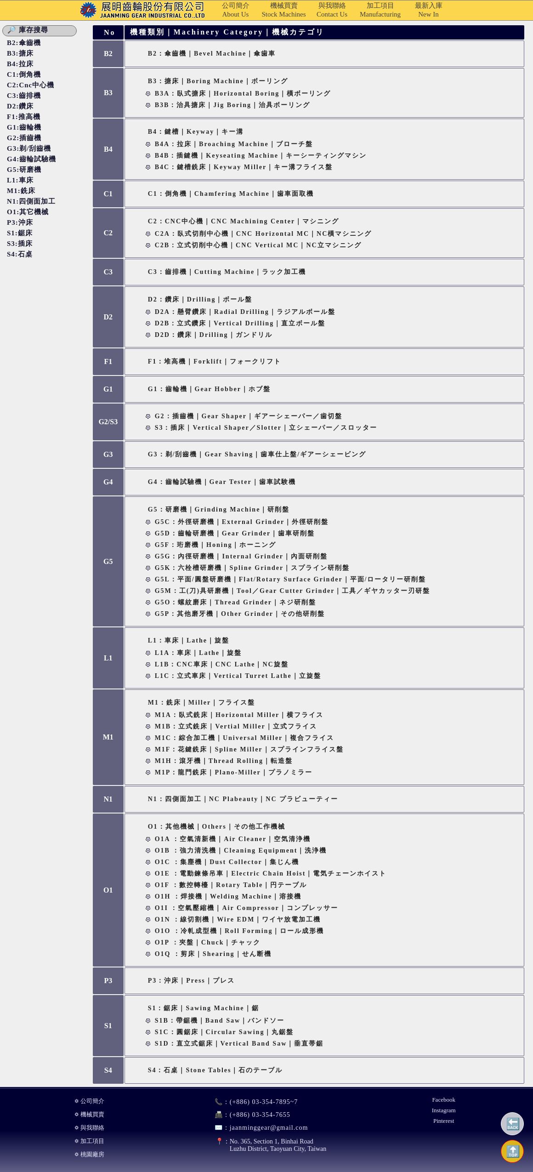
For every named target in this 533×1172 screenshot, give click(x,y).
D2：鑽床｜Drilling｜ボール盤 (200, 299)
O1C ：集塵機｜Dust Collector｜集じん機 (227, 862)
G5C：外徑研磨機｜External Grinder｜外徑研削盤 (242, 521)
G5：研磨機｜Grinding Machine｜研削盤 (219, 509)
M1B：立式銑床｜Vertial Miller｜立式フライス (236, 726)
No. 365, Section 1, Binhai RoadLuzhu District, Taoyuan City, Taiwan (266, 1145)
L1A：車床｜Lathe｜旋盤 (198, 652)
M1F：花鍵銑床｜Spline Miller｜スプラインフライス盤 (249, 749)
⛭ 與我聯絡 (89, 1127)
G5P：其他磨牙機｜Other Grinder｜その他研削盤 (240, 613)
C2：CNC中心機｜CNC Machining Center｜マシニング (244, 221)
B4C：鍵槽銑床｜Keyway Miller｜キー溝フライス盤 (244, 167)
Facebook (443, 1099)
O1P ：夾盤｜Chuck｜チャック (208, 942)
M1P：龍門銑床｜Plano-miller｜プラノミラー (233, 772)
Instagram (444, 1110)
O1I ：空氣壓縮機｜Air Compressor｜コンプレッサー (246, 908)
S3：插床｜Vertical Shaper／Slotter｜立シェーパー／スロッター (266, 427)
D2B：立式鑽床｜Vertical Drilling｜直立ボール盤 (240, 323)
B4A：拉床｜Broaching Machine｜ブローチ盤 (234, 144)
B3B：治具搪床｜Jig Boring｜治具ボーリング (232, 105)
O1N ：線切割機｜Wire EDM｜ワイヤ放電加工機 (238, 919)
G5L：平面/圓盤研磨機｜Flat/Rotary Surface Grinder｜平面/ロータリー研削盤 (290, 579)
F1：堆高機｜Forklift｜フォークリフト (214, 361)
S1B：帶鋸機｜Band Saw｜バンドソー (219, 1020)
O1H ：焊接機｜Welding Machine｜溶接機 (228, 896)
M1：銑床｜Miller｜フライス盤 (201, 702)
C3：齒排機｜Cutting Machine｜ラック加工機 (227, 271)
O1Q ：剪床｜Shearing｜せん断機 (213, 953)
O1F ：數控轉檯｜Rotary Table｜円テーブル (231, 885)
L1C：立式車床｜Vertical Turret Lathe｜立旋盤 (238, 675)
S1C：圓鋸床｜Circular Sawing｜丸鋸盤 (224, 1032)
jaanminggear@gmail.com (257, 1127)
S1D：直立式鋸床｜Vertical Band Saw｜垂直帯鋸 (239, 1043)
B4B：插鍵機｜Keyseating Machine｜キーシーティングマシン (261, 155)
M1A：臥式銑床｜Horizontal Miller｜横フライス (239, 714)
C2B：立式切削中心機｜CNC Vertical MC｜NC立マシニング (258, 245)
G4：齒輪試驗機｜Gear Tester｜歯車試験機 (222, 481)
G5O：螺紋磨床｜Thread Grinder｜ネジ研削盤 (235, 602)
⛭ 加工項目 (89, 1141)
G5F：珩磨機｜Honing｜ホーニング (216, 544)
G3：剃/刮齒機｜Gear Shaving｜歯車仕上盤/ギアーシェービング (257, 454)
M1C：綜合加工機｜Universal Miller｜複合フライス (245, 737)
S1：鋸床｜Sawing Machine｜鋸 (203, 1008)
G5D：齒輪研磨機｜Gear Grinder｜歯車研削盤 (235, 533)
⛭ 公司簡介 (89, 1101)
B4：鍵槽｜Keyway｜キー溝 (196, 131)
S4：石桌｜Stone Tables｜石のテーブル (215, 1070)
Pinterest (443, 1120)
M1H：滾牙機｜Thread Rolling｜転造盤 (224, 760)
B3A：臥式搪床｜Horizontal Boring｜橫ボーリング (243, 93)
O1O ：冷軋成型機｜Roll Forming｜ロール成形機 (239, 930)
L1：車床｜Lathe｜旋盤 (188, 640)
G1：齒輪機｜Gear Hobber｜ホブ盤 (209, 389)
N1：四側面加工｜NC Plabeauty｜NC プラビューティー (243, 799)
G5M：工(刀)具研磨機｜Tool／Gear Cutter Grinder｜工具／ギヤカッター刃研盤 (293, 590)
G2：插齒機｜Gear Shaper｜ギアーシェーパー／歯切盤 (248, 416)
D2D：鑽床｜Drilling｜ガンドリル (213, 334)
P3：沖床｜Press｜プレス (191, 980)
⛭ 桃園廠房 (89, 1154)
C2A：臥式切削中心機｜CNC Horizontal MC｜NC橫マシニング (263, 233)
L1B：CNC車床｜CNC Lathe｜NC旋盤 (222, 664)
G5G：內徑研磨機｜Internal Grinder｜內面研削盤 (241, 556)
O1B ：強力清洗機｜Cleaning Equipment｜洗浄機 (241, 850)
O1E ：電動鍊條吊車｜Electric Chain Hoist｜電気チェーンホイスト (271, 873)
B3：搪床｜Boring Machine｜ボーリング (218, 81)
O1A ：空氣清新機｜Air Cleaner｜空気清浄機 (233, 839)
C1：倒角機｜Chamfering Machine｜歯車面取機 (231, 193)
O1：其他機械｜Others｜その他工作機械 (216, 826)
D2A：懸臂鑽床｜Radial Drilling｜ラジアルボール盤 (245, 311)
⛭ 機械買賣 (89, 1114)
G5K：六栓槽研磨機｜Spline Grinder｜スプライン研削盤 (252, 567)
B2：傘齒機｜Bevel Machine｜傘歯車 (212, 53)
